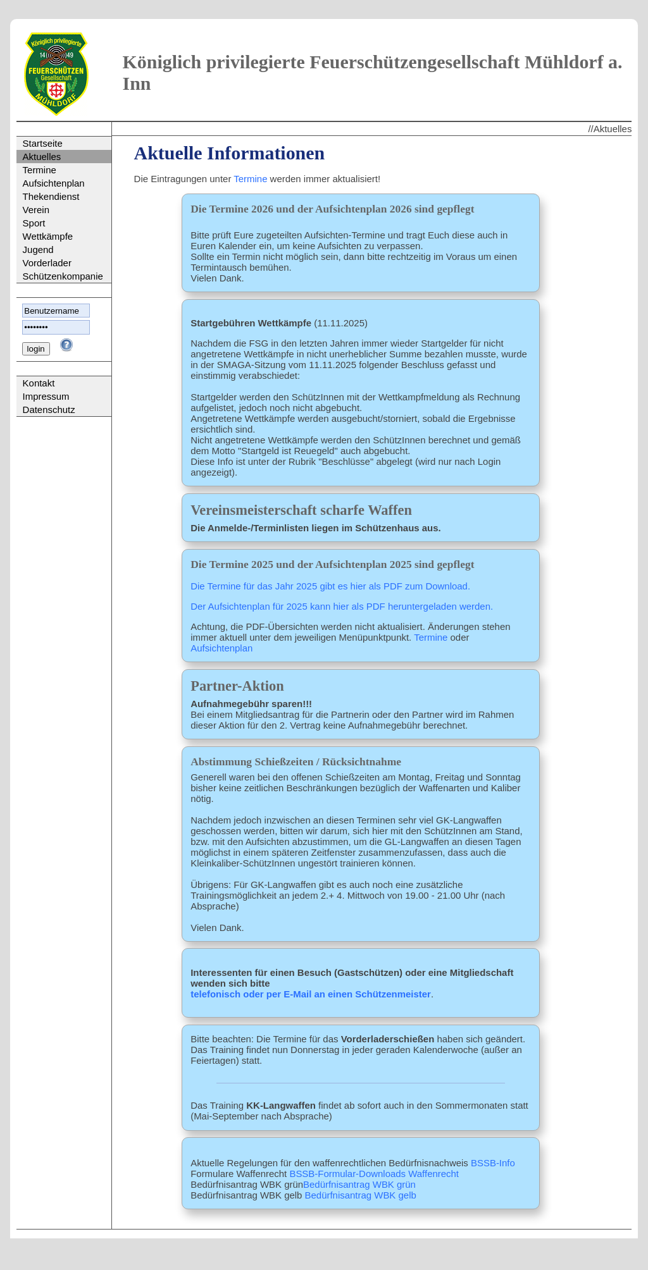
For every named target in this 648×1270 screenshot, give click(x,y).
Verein (36, 209)
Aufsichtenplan (54, 183)
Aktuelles (42, 156)
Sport (34, 223)
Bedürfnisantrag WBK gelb (360, 1195)
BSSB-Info (493, 1162)
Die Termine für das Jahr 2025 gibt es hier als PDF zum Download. (330, 586)
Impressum (46, 396)
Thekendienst (51, 196)
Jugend (38, 249)
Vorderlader (47, 262)
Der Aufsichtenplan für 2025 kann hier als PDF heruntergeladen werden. (341, 606)
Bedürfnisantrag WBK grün (359, 1184)
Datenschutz (49, 409)
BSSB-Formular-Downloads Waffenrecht (374, 1173)
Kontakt (39, 383)
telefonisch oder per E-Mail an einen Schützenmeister (310, 994)
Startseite (43, 143)
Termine (39, 169)
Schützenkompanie (63, 276)
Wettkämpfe (48, 236)
